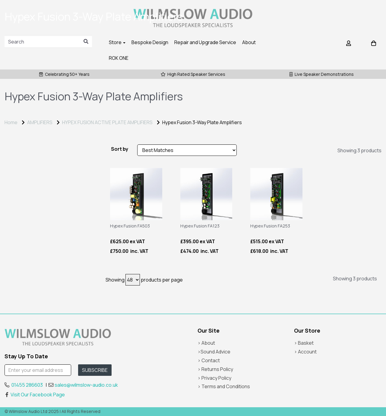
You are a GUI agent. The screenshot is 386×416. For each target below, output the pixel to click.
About (249, 42)
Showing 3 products (359, 150)
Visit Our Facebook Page (35, 394)
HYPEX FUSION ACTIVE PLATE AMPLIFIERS (107, 122)
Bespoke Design (149, 42)
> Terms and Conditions (224, 386)
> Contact (209, 360)
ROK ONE (118, 58)
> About (206, 343)
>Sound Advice (214, 351)
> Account (305, 351)
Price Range (21, 150)
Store (117, 42)
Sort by (119, 149)
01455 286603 (27, 385)
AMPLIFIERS (39, 122)
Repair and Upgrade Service (205, 42)
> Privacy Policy (214, 378)
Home (11, 122)
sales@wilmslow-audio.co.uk (86, 385)
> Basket (304, 343)
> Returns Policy (215, 369)
